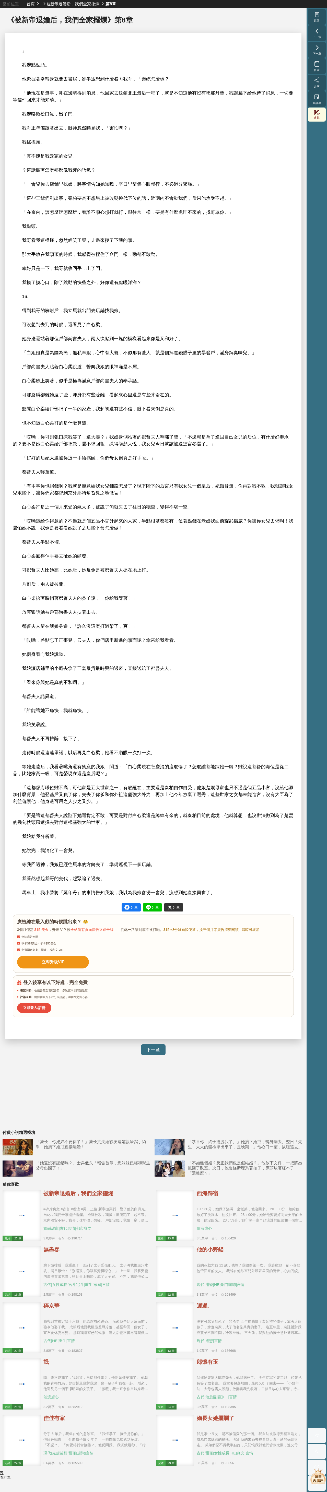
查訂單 (317, 99)
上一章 (317, 33)
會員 (317, 114)
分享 (317, 82)
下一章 (153, 1046)
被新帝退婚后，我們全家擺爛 (72, 4)
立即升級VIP (48, 960)
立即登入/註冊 (32, 1005)
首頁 (31, 4)
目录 (317, 66)
